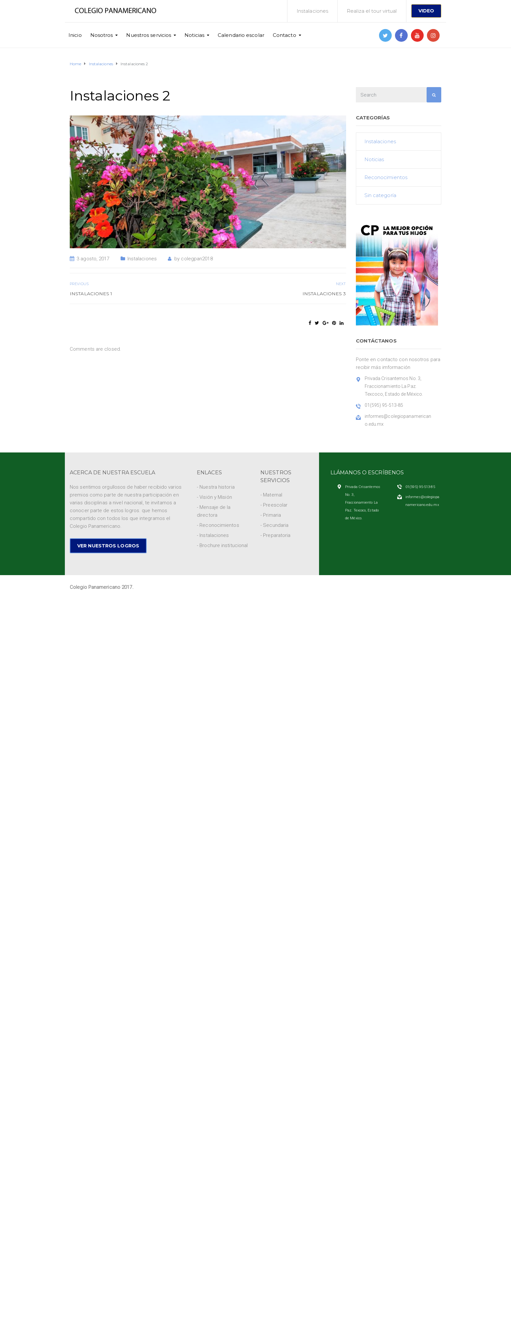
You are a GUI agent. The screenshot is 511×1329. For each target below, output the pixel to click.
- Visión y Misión (214, 497)
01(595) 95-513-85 (420, 487)
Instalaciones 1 (91, 294)
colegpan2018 (196, 259)
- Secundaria (274, 525)
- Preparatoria (275, 535)
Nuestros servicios (148, 35)
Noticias (194, 35)
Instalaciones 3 (324, 294)
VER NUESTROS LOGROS (108, 546)
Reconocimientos (386, 177)
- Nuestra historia (216, 487)
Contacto (284, 35)
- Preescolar (273, 505)
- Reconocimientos (218, 525)
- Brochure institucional (222, 545)
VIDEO (426, 11)
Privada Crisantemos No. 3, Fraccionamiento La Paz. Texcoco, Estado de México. (362, 502)
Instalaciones (312, 11)
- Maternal (271, 495)
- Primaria (270, 515)
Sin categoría (380, 195)
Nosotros (101, 35)
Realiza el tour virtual (372, 11)
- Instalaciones (213, 535)
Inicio (75, 35)
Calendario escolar (241, 35)
